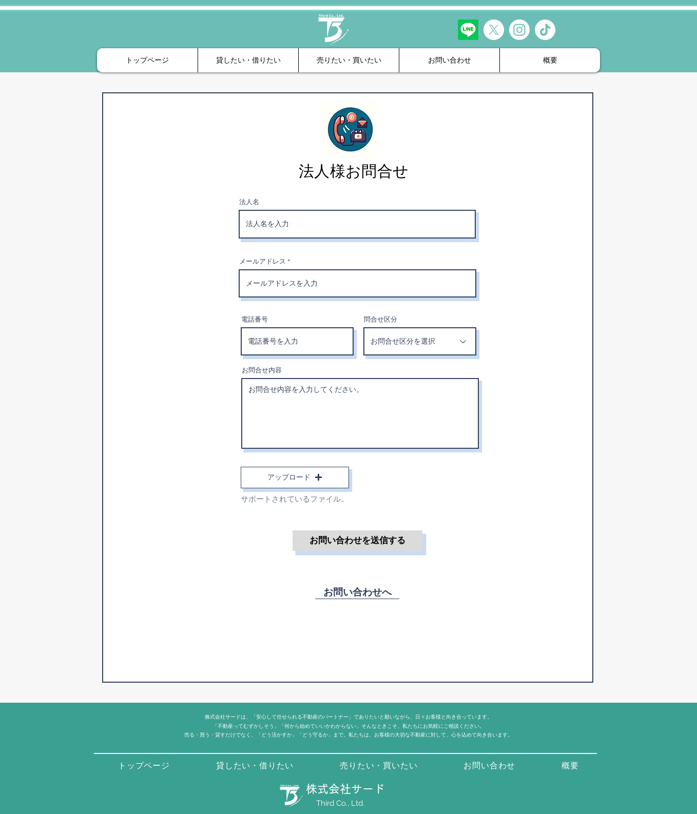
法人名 (249, 201)
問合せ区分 (380, 319)
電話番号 (254, 319)
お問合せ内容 (262, 370)
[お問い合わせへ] (357, 591)
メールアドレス (262, 261)
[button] (295, 477)
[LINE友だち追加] (468, 29)
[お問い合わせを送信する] (357, 540)
